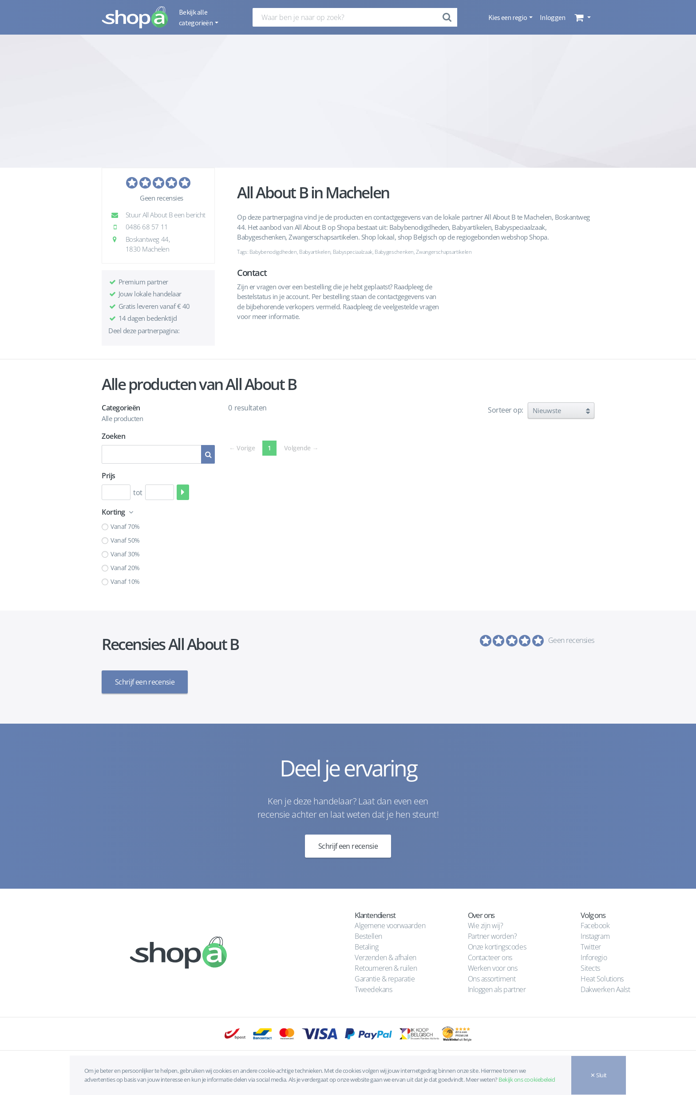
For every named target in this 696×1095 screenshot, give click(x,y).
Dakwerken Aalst (606, 988)
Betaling (366, 945)
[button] (581, 17)
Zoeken (113, 436)
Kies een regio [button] (508, 17)
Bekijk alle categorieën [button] (196, 17)
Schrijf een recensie (144, 682)
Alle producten (122, 418)
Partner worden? (492, 935)
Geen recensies (161, 197)
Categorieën (121, 408)
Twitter (591, 945)
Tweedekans (373, 988)
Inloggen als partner (497, 988)
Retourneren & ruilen (386, 967)
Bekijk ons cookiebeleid (526, 1079)
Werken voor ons (493, 967)
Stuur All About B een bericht (160, 214)
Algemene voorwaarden (390, 924)
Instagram (595, 935)
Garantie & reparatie (385, 977)
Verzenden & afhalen (385, 956)
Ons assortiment (492, 977)
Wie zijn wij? (485, 924)
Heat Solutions (603, 977)
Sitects (591, 967)
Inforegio (594, 956)
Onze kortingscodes (497, 945)
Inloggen (553, 17)
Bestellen (368, 935)
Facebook (595, 924)
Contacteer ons (490, 956)
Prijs (108, 476)
